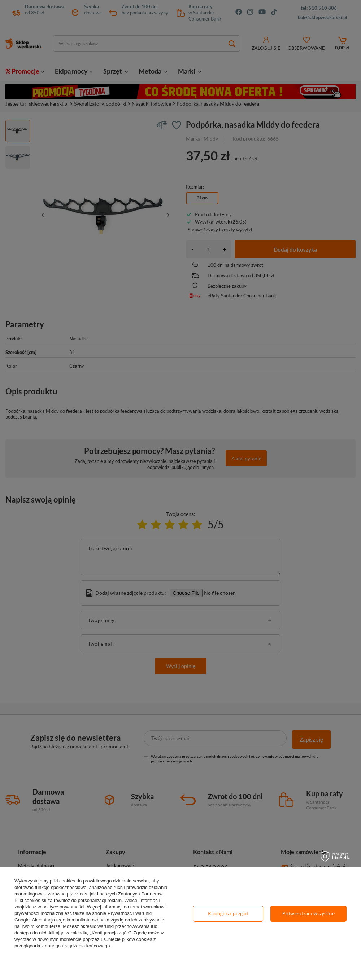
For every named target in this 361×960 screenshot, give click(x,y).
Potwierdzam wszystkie (308, 913)
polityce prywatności (63, 907)
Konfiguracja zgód (228, 913)
